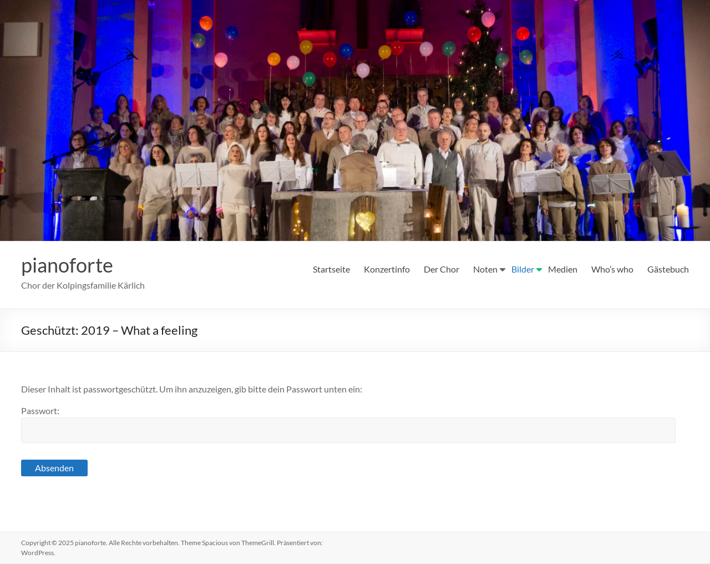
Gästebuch (668, 269)
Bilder (522, 269)
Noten (485, 269)
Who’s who (612, 269)
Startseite (331, 269)
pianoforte (67, 265)
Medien (562, 269)
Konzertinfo (387, 269)
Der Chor (441, 269)
